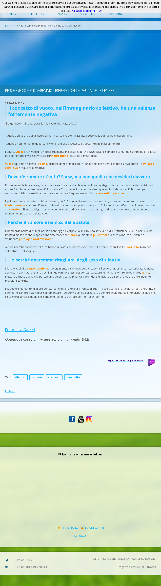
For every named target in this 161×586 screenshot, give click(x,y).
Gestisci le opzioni (83, 11)
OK (101, 11)
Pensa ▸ (62, 17)
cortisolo (54, 380)
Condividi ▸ (115, 17)
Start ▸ (11, 17)
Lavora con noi (94, 531)
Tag (7, 380)
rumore (37, 380)
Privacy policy (70, 531)
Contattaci (80, 539)
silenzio (20, 380)
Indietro (10, 395)
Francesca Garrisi (20, 332)
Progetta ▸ (37, 17)
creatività (73, 380)
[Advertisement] (80, 61)
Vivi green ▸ (87, 17)
